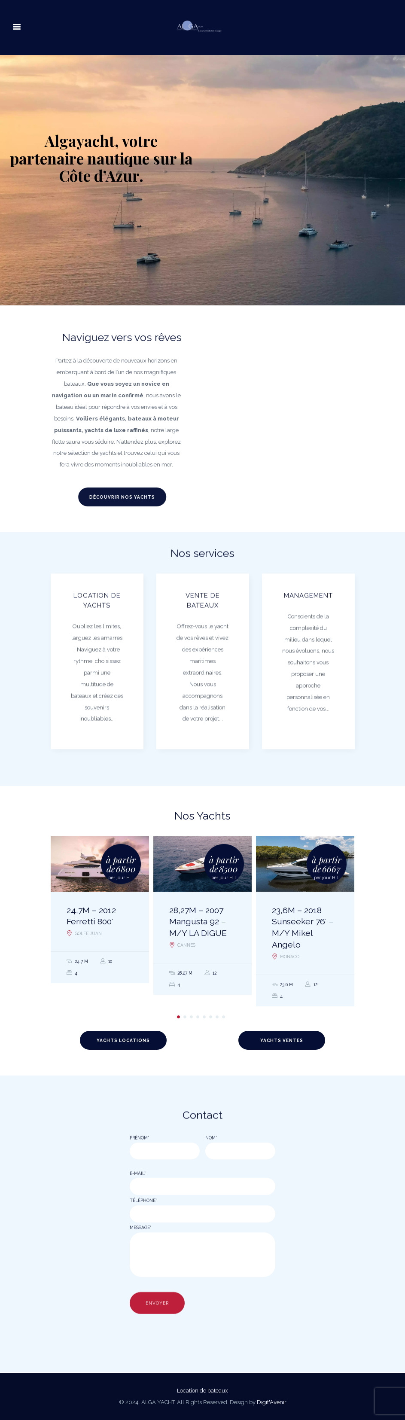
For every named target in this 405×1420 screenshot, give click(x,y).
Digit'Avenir (271, 1402)
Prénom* (139, 1163)
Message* (140, 1252)
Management (308, 621)
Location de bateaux (202, 1390)
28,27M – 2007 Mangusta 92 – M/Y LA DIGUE (198, 922)
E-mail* (138, 1198)
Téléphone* (143, 1225)
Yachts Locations (123, 1040)
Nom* (211, 1163)
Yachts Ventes (281, 1040)
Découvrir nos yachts (104, 497)
